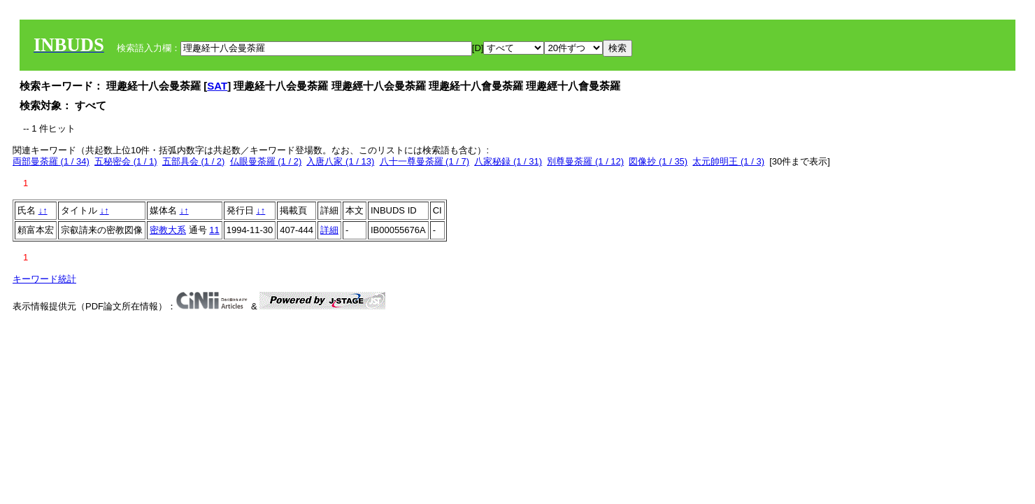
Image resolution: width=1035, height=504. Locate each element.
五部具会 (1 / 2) (193, 161)
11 (214, 230)
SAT (217, 86)
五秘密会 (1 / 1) (125, 161)
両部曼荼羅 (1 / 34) (51, 161)
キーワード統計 (44, 279)
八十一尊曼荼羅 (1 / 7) (425, 161)
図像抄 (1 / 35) (658, 161)
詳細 (329, 230)
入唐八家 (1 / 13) (340, 161)
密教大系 (168, 230)
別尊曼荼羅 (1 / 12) (585, 161)
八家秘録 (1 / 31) (508, 161)
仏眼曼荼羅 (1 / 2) (266, 161)
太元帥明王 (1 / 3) (728, 161)
